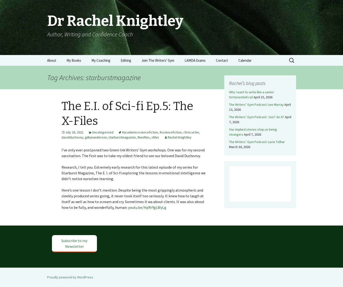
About (51, 60)
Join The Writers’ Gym (157, 60)
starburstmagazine (122, 137)
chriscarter (191, 132)
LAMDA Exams (195, 60)
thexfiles (143, 137)
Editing (126, 60)
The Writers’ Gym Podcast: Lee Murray (256, 104)
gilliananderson (96, 137)
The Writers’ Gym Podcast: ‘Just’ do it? (256, 117)
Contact (222, 60)
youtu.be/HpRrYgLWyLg (147, 207)
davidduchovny (72, 137)
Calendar (245, 60)
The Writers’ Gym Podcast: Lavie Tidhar (257, 142)
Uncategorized (102, 132)
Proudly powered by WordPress (70, 277)
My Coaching (100, 60)
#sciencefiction (171, 132)
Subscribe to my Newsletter (74, 243)
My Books (74, 60)
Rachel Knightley (179, 137)
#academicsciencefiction (140, 132)
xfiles (155, 137)
